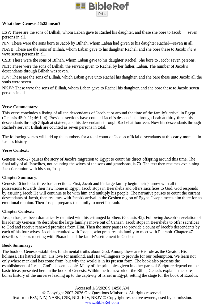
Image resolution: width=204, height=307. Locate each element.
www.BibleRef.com (102, 302)
